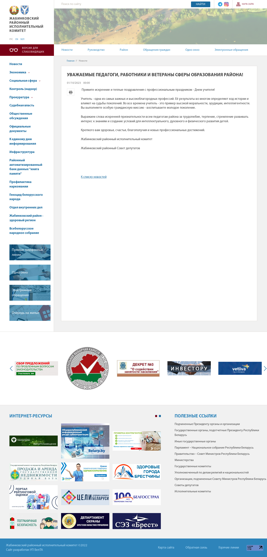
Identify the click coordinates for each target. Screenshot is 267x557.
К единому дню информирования (22, 141)
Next (264, 368)
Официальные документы (20, 129)
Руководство (96, 49)
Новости (67, 49)
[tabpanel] (85, 478)
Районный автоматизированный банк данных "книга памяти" (25, 167)
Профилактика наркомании (20, 184)
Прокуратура (21, 97)
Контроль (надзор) (23, 89)
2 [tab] (160, 416)
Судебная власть (21, 105)
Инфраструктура (22, 152)
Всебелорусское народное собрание (24, 231)
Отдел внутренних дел (25, 207)
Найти (200, 4)
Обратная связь (196, 547)
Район (124, 49)
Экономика (19, 72)
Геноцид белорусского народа (26, 197)
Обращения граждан (156, 49)
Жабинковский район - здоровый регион (26, 218)
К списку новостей (94, 177)
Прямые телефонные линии (27, 252)
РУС (11, 39)
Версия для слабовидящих (33, 50)
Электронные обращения (231, 49)
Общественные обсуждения (20, 116)
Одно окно (192, 49)
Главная (70, 61)
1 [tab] (156, 416)
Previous (12, 368)
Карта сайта (248, 4)
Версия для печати (70, 92)
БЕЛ (22, 39)
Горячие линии (229, 547)
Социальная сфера (25, 80)
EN (16, 39)
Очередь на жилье (25, 313)
